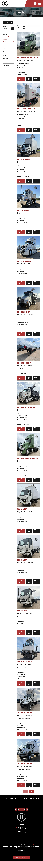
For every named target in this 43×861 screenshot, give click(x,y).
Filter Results (8, 23)
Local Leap (36, 844)
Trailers (8, 39)
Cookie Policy (27, 844)
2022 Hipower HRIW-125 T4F (26, 108)
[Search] (12, 28)
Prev (25, 791)
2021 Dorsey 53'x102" (24, 363)
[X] (21, 809)
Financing (36, 79)
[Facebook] (16, 809)
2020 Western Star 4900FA (26, 407)
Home (4, 20)
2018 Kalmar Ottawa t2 (25, 662)
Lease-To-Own (18, 798)
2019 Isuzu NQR (22, 509)
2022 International (23, 159)
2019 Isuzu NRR (22, 560)
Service (25, 798)
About (37, 798)
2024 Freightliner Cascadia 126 (27, 57)
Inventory (11, 798)
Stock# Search (7, 26)
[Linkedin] (27, 809)
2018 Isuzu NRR (22, 611)
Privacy (19, 844)
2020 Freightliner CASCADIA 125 (27, 458)
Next (31, 791)
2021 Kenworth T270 (24, 312)
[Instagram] (19, 809)
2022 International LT (24, 261)
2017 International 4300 (25, 713)
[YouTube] (24, 809)
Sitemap (32, 844)
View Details (21, 79)
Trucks (8, 42)
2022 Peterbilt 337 (23, 210)
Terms (23, 844)
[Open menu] (39, 3)
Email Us (29, 79)
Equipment (8, 37)
